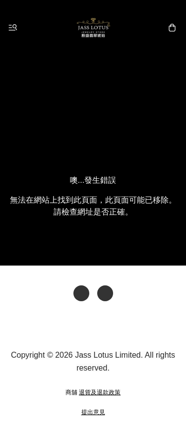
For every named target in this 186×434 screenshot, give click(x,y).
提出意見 (93, 412)
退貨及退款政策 (100, 392)
